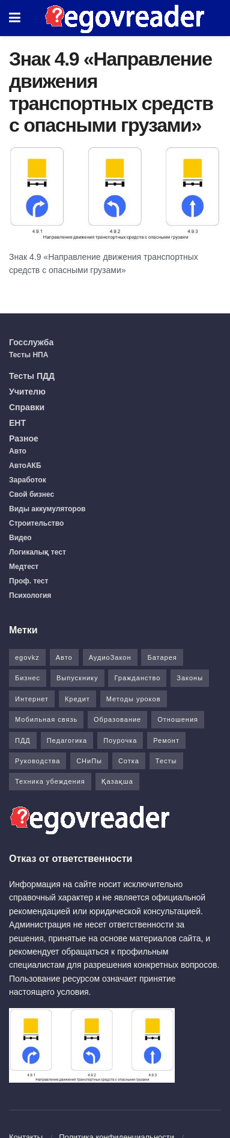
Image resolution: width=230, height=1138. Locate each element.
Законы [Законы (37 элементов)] (190, 677)
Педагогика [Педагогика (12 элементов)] (67, 740)
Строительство (36, 523)
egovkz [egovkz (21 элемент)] (27, 657)
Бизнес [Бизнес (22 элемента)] (27, 677)
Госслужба (31, 342)
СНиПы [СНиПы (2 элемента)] (89, 760)
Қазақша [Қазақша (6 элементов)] (117, 781)
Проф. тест (28, 581)
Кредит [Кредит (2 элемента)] (77, 699)
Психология (30, 595)
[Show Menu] (14, 18)
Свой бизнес (31, 494)
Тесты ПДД (32, 376)
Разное (23, 438)
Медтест (23, 566)
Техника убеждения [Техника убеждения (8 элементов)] (50, 781)
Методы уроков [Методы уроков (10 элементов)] (133, 699)
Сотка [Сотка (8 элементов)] (128, 760)
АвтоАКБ (25, 465)
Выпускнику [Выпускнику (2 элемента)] (77, 677)
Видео (20, 538)
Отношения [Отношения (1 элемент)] (177, 719)
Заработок (27, 480)
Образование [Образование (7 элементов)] (117, 719)
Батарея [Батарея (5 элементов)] (162, 657)
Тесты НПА (28, 355)
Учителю (27, 391)
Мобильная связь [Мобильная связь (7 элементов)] (46, 719)
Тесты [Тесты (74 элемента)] (166, 760)
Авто (17, 451)
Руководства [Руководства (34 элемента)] (37, 760)
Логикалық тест (37, 552)
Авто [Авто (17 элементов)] (64, 657)
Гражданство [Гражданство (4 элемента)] (137, 677)
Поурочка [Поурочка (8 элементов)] (120, 740)
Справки (26, 407)
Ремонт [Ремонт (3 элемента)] (166, 740)
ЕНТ (17, 423)
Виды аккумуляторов (47, 509)
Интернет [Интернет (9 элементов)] (32, 699)
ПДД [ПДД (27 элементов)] (23, 740)
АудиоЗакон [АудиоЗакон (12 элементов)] (110, 657)
